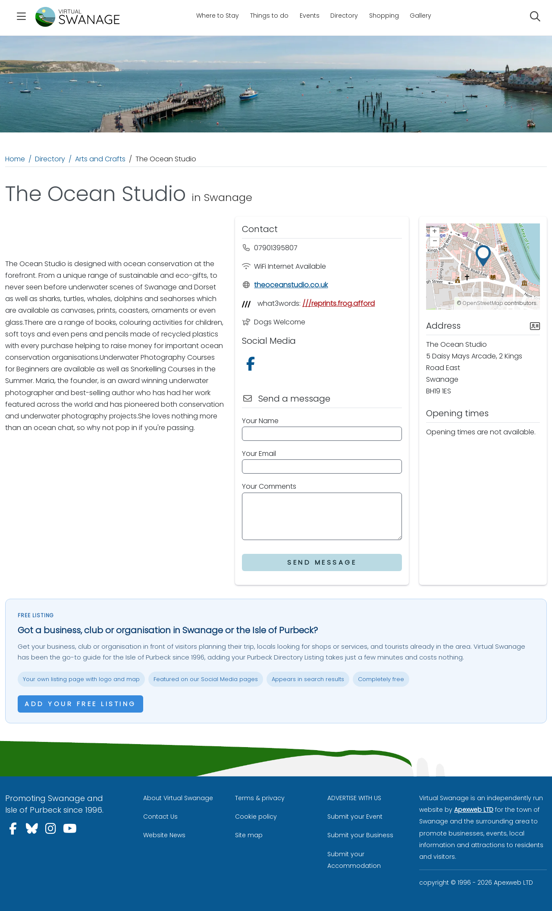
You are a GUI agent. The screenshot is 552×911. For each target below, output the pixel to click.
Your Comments (269, 486)
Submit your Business (360, 835)
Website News (164, 835)
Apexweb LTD (473, 809)
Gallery (420, 15)
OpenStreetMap (483, 303)
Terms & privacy (260, 798)
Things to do (269, 15)
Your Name (260, 421)
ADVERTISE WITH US (354, 798)
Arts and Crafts (100, 159)
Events (310, 15)
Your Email (259, 454)
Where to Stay (217, 15)
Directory (344, 15)
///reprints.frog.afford (338, 303)
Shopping (384, 15)
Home (15, 159)
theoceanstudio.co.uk (285, 285)
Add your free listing (80, 703)
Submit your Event (355, 816)
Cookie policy (256, 816)
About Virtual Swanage (178, 798)
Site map (249, 835)
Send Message (322, 562)
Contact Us (160, 816)
